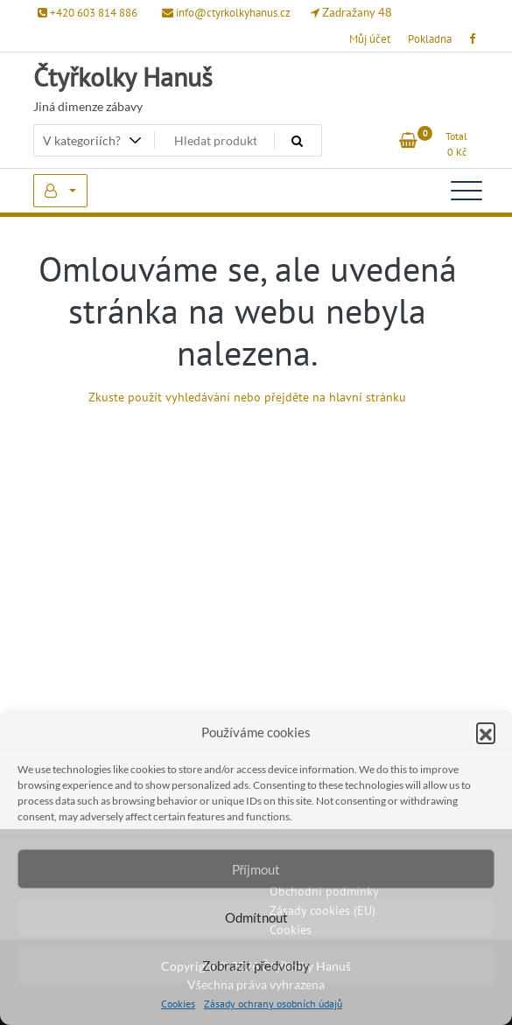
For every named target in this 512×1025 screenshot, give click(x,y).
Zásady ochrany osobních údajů (273, 1003)
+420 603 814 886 (87, 12)
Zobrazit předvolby (256, 965)
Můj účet (369, 38)
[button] (485, 732)
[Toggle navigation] (466, 191)
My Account (60, 190)
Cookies (178, 1003)
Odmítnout (256, 917)
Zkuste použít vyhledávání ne (167, 397)
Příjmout (256, 869)
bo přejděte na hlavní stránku (326, 397)
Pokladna (430, 38)
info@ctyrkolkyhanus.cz (226, 12)
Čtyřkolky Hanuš (123, 76)
